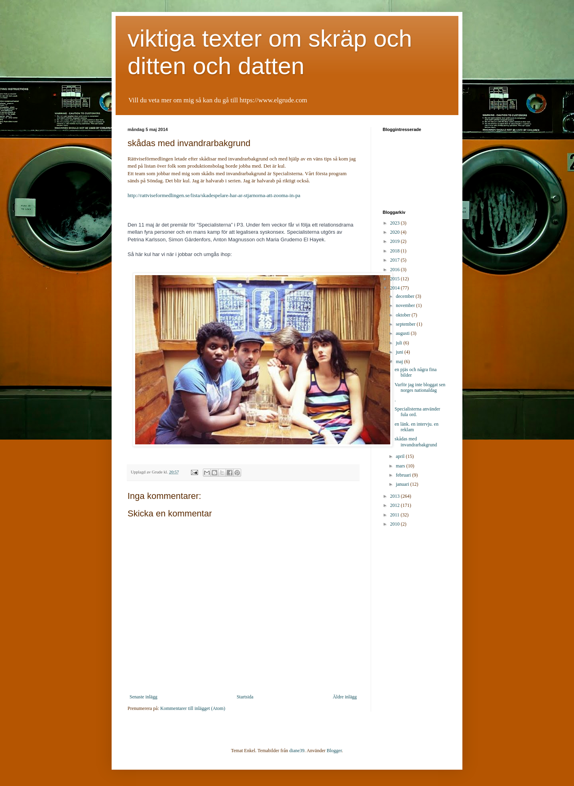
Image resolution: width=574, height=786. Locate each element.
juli (399, 343)
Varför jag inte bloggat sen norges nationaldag (420, 387)
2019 (395, 241)
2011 (395, 515)
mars (401, 466)
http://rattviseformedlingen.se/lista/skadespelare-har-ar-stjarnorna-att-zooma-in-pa (214, 195)
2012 (395, 505)
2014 (395, 288)
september (406, 324)
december (406, 296)
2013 (395, 496)
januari (403, 484)
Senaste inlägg (143, 697)
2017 (395, 260)
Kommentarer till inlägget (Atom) (192, 708)
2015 (395, 279)
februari (404, 475)
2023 (395, 223)
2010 (395, 524)
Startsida (245, 697)
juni (400, 352)
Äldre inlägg (345, 697)
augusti (403, 333)
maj (400, 361)
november (406, 305)
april (401, 456)
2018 (395, 251)
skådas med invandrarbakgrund (416, 441)
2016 (395, 269)
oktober (404, 315)
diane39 (297, 750)
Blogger (334, 750)
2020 (395, 232)
